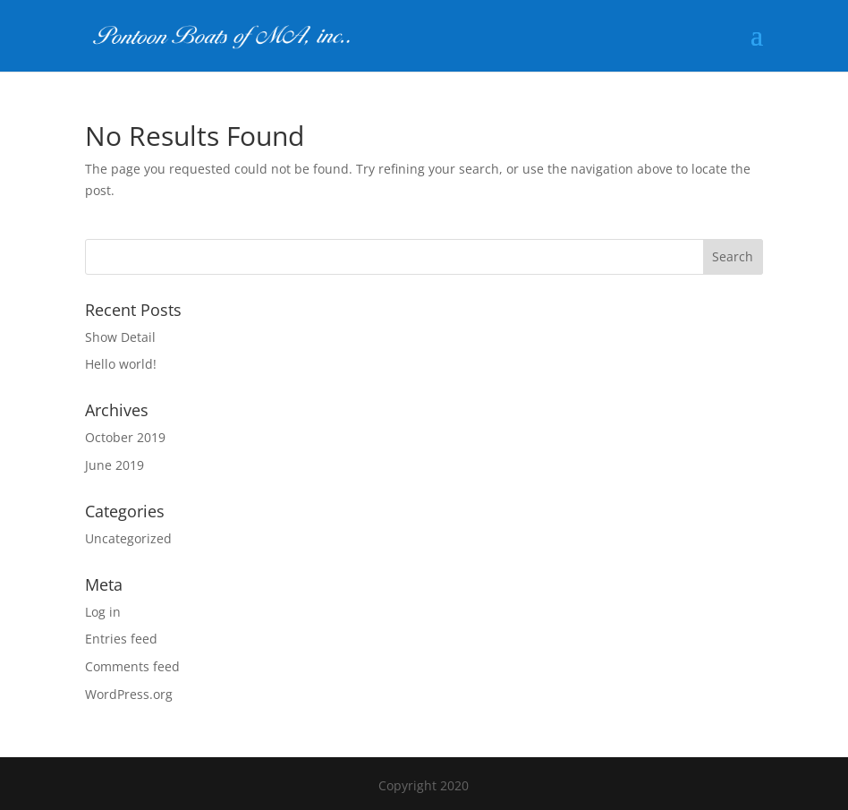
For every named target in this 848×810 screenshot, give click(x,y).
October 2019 (125, 437)
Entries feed (121, 638)
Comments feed (132, 666)
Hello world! (121, 363)
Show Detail (120, 336)
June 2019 (114, 464)
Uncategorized (128, 538)
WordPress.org (129, 694)
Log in (103, 611)
